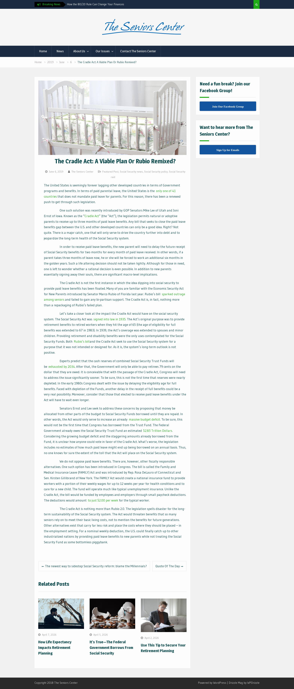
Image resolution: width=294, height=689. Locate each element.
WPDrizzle (253, 683)
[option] (100, 4)
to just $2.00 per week (103, 500)
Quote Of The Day (167, 566)
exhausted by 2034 (62, 366)
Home (43, 51)
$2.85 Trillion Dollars (157, 431)
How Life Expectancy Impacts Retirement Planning (54, 647)
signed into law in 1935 (110, 319)
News (60, 51)
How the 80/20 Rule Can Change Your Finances (95, 4)
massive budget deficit (144, 419)
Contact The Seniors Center (138, 51)
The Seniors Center (82, 171)
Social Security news (131, 171)
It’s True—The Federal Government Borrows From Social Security (111, 647)
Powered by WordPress (212, 683)
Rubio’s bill (82, 341)
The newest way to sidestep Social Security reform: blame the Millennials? (96, 566)
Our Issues (103, 51)
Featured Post (110, 171)
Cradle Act (92, 216)
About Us (79, 51)
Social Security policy (156, 171)
